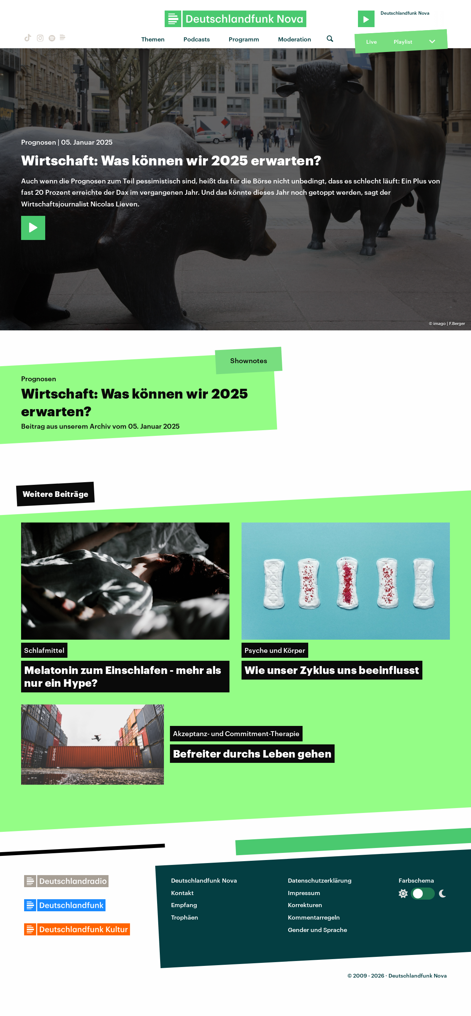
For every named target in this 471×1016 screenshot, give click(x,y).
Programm (244, 39)
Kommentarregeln (314, 917)
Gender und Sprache (317, 929)
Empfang (184, 904)
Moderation (294, 39)
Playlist (403, 41)
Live (371, 41)
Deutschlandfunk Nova (204, 880)
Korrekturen (305, 904)
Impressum (304, 892)
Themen (153, 39)
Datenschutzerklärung (320, 880)
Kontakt (182, 892)
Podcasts (197, 39)
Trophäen (184, 917)
